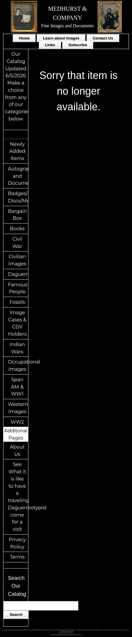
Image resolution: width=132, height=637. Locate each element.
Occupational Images (18, 365)
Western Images (18, 407)
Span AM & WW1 (17, 387)
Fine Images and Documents (67, 25)
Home (24, 38)
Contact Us (103, 38)
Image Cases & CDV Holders (17, 323)
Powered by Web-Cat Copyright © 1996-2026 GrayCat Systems (66, 634)
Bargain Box (17, 214)
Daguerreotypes (18, 274)
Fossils (17, 302)
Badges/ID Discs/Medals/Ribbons (18, 197)
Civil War (17, 242)
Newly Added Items (17, 151)
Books (17, 228)
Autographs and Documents (18, 176)
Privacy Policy (17, 543)
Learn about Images (61, 38)
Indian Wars (17, 348)
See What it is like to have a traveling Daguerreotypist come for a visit (18, 496)
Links (50, 45)
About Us (17, 450)
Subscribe (77, 45)
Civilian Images (17, 260)
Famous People (17, 288)
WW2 (17, 422)
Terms (17, 557)
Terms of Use (70, 633)
